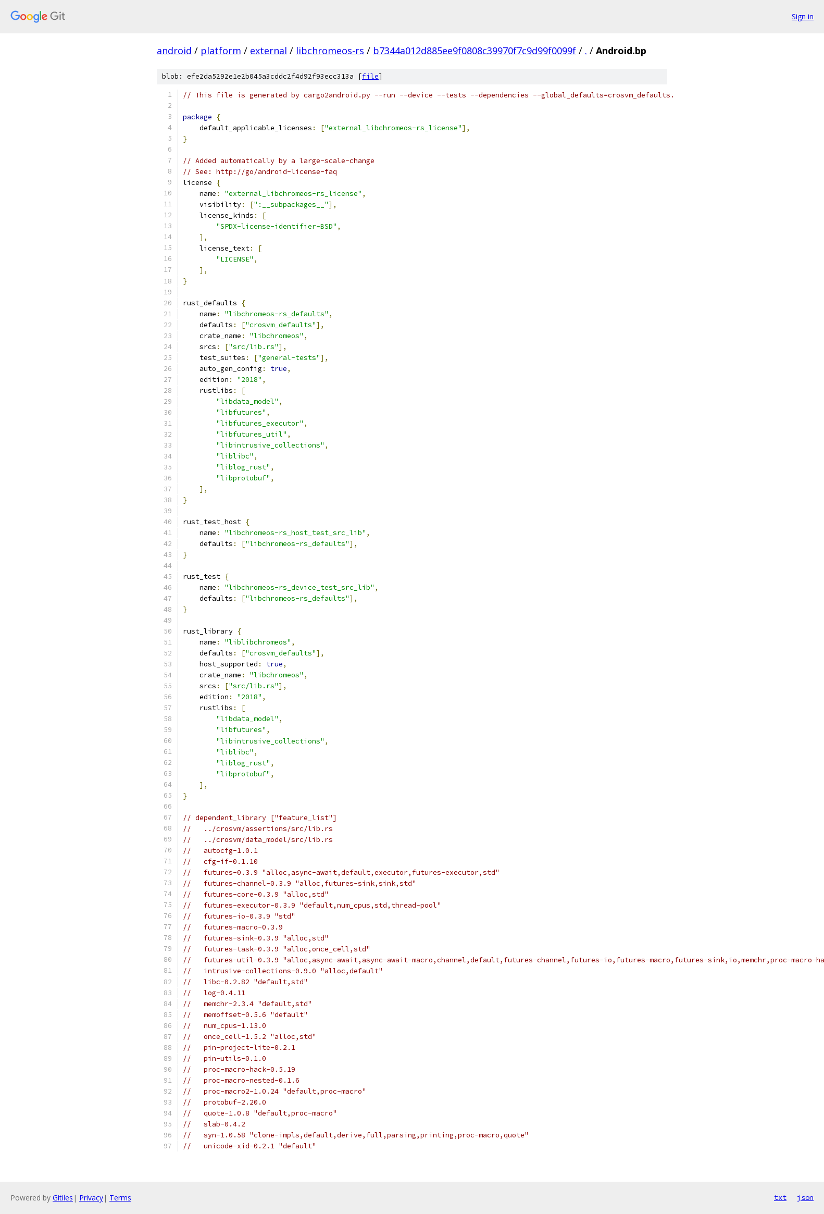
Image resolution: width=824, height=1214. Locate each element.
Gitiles (63, 1198)
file (370, 76)
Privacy (91, 1198)
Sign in (803, 16)
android (174, 50)
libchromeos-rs (330, 50)
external (268, 50)
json (805, 1197)
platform (221, 50)
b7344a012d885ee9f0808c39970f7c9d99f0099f (474, 50)
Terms (120, 1198)
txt (780, 1197)
